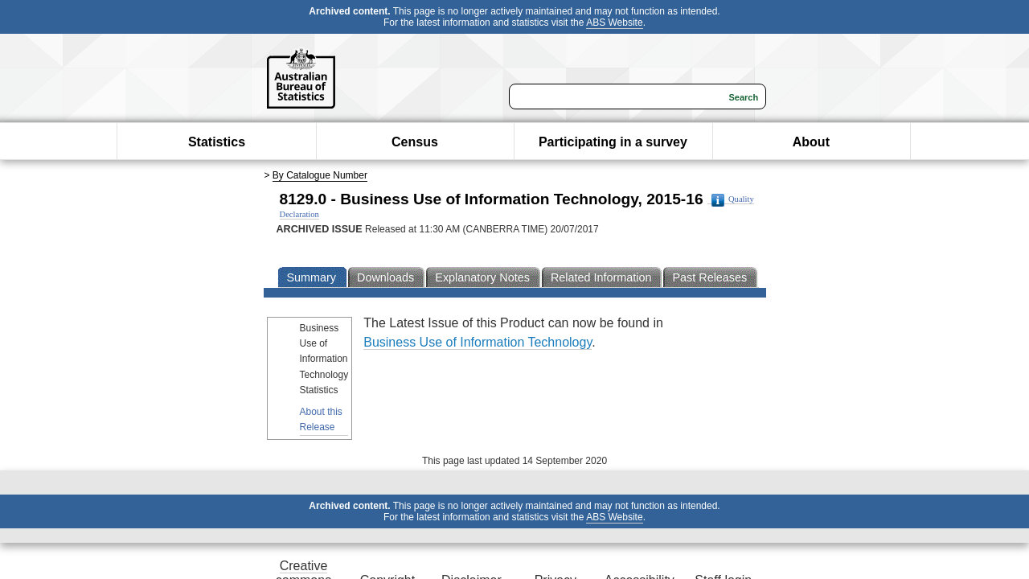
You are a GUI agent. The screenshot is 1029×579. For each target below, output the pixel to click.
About (811, 171)
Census (415, 171)
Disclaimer (446, 514)
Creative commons (180, 514)
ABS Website (648, 28)
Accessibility (709, 514)
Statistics (216, 171)
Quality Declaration (490, 229)
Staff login (842, 514)
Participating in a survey (613, 171)
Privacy (577, 514)
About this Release (76, 382)
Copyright (312, 514)
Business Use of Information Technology (611, 340)
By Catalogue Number (172, 204)
